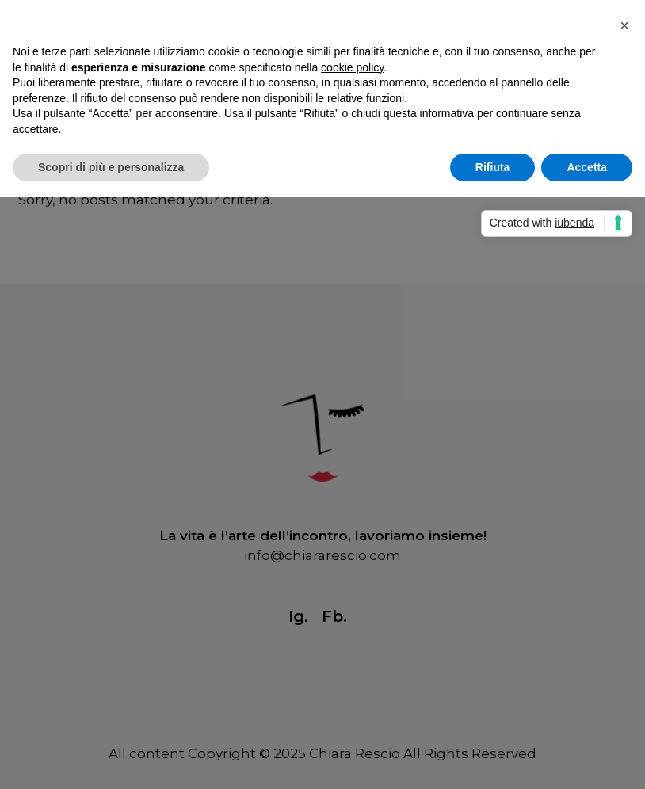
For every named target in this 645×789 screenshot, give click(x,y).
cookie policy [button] (352, 67)
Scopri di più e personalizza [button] (111, 167)
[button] (624, 25)
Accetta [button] (587, 167)
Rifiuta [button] (492, 167)
